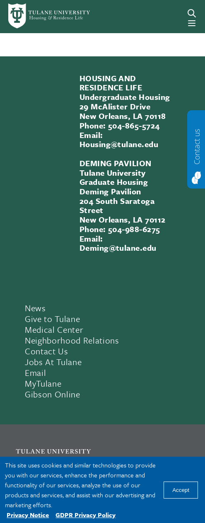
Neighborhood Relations (72, 340)
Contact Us (46, 351)
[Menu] (192, 23)
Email (35, 372)
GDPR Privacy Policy (85, 514)
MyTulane (43, 383)
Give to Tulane (52, 318)
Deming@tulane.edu (118, 247)
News (35, 308)
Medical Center (54, 329)
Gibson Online (52, 394)
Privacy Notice (28, 514)
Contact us (197, 146)
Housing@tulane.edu (119, 144)
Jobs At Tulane (53, 362)
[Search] (192, 13)
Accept (180, 490)
